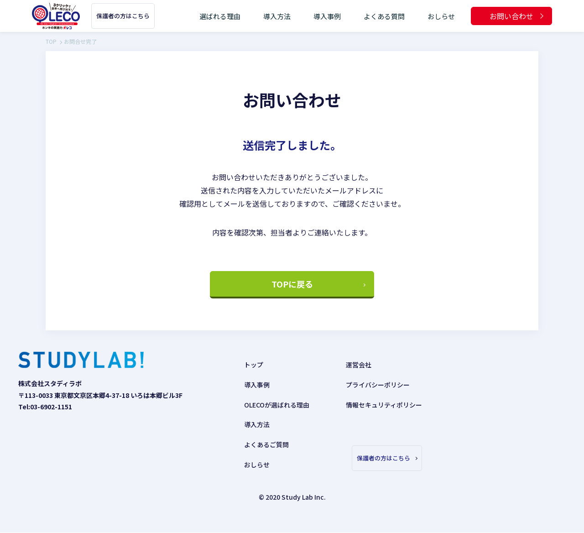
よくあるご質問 (266, 444)
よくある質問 (384, 16)
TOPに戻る (292, 284)
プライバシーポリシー (378, 385)
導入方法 (277, 16)
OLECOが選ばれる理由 (276, 404)
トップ (253, 365)
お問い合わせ (511, 15)
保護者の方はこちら (123, 15)
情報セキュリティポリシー (384, 404)
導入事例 (327, 16)
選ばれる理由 (219, 16)
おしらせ (441, 16)
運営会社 (358, 365)
